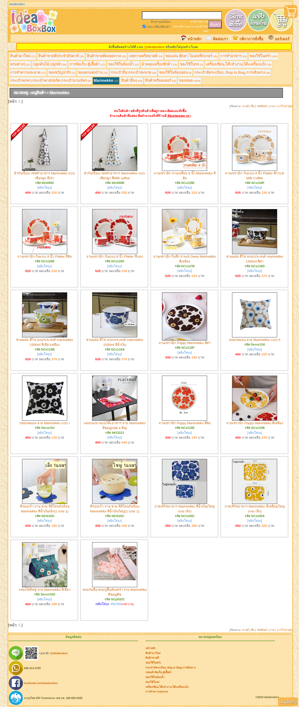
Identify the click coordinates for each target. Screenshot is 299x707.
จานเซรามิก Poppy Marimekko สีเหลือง (254, 423)
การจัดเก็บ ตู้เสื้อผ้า (87, 64)
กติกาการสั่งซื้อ (251, 39)
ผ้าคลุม (199, 21)
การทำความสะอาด (28, 72)
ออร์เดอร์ (282, 39)
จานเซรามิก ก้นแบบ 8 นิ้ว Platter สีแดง (114, 256)
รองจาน (189, 26)
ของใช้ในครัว (263, 56)
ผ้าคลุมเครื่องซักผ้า (159, 64)
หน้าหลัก (194, 39)
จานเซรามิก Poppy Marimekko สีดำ (184, 343)
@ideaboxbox (154, 47)
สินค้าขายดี (152, 657)
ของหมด (189, 80)
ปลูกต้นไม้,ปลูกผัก (49, 64)
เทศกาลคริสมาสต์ (145, 56)
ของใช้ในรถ (191, 64)
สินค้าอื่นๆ (131, 80)
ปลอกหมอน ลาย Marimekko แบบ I (44, 423)
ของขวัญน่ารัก (61, 72)
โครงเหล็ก (178, 26)
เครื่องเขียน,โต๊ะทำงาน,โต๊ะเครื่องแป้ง (238, 64)
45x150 (116, 604)
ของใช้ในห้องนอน (175, 72)
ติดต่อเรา (220, 39)
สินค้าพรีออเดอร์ (160, 80)
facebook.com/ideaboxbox (41, 683)
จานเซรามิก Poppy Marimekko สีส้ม (185, 423)
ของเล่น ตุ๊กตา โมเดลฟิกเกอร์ (191, 56)
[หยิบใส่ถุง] (44, 187)
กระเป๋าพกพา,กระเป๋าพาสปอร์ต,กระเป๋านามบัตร (50, 80)
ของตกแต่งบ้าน (93, 72)
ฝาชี (193, 21)
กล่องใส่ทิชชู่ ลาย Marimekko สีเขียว (45, 589)
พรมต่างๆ (20, 64)
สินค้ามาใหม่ (22, 56)
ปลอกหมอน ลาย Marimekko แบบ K (254, 340)
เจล (206, 21)
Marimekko (106, 80)
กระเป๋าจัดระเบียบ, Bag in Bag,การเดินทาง (232, 72)
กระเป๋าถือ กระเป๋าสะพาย (133, 72)
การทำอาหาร (233, 56)
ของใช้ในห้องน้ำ (123, 64)
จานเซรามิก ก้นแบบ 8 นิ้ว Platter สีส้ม (44, 256)
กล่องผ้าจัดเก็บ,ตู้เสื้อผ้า (158, 672)
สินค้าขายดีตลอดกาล (106, 56)
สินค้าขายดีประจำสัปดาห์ (61, 56)
